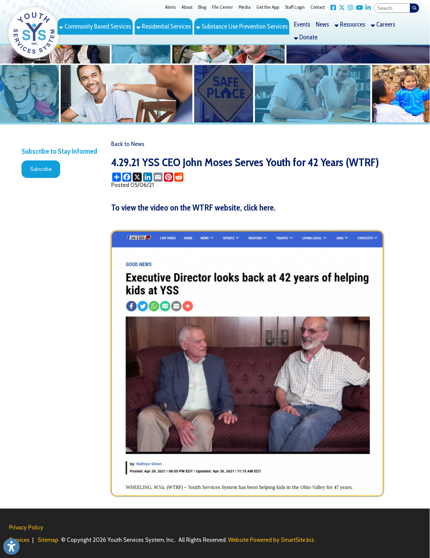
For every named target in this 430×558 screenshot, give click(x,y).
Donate (305, 37)
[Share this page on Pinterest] (168, 177)
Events (302, 24)
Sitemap (48, 539)
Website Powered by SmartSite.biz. (271, 539)
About (186, 7)
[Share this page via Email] (158, 177)
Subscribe (41, 169)
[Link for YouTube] (358, 8)
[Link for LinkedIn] (367, 8)
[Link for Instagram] (349, 8)
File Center (222, 7)
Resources (350, 24)
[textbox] (392, 8)
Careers (383, 24)
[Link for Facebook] (332, 8)
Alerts (170, 7)
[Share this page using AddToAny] (116, 177)
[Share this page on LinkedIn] (147, 177)
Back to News (127, 144)
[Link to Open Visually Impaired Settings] (11, 546)
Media (245, 7)
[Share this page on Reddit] (179, 177)
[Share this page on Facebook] (127, 177)
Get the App (267, 7)
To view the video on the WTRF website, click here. (193, 207)
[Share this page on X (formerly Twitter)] (137, 177)
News (322, 24)
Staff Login (295, 7)
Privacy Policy (26, 527)
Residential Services (163, 26)
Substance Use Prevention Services (242, 26)
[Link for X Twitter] (340, 8)
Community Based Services (95, 26)
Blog (202, 7)
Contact (317, 7)
